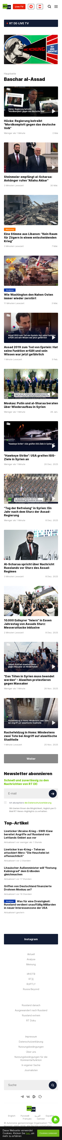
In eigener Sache (31, 1065)
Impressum (31, 1036)
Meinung (31, 964)
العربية (38, 1115)
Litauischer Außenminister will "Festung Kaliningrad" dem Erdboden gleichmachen (30, 871)
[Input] (31, 793)
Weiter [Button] (31, 758)
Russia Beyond (31, 989)
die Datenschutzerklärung (37, 802)
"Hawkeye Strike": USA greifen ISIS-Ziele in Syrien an (30, 457)
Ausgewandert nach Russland (31, 1010)
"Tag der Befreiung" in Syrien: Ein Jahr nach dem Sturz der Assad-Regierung (28, 512)
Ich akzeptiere (30, 802)
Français (27, 1118)
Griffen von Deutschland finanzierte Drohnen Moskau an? (28, 888)
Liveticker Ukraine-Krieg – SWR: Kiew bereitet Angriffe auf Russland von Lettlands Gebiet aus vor (28, 834)
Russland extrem (31, 1015)
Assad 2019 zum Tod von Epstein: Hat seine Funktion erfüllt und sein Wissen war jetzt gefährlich (31, 351)
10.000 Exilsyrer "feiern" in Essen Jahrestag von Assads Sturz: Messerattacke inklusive (28, 624)
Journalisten (31, 1070)
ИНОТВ (31, 973)
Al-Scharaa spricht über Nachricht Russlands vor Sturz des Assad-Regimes (29, 568)
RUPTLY (31, 984)
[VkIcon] (28, 1096)
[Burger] (56, 7)
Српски (41, 1118)
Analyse (31, 959)
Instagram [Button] (31, 939)
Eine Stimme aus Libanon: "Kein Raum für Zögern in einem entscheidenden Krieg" (30, 237)
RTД (31, 979)
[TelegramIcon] (22, 1096)
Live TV (19, 6)
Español (50, 1115)
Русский (25, 1115)
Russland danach (31, 1005)
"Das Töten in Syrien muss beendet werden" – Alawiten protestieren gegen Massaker (29, 680)
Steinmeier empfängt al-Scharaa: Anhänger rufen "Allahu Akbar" (28, 178)
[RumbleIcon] (34, 1096)
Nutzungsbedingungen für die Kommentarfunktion (31, 1058)
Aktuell (31, 954)
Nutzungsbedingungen (31, 1046)
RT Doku (31, 1020)
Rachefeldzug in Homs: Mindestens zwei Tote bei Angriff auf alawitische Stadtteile (30, 736)
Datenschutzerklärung (31, 1041)
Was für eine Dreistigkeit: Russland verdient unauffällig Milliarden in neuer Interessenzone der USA (30, 904)
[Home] (7, 6)
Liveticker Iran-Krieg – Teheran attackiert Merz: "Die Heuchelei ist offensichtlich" (26, 853)
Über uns (31, 1051)
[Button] (53, 794)
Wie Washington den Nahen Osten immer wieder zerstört (28, 296)
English (11, 1115)
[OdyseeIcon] (40, 1096)
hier (28, 1133)
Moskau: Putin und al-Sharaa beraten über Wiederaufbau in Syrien (31, 404)
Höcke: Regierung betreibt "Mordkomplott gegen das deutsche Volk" (30, 124)
